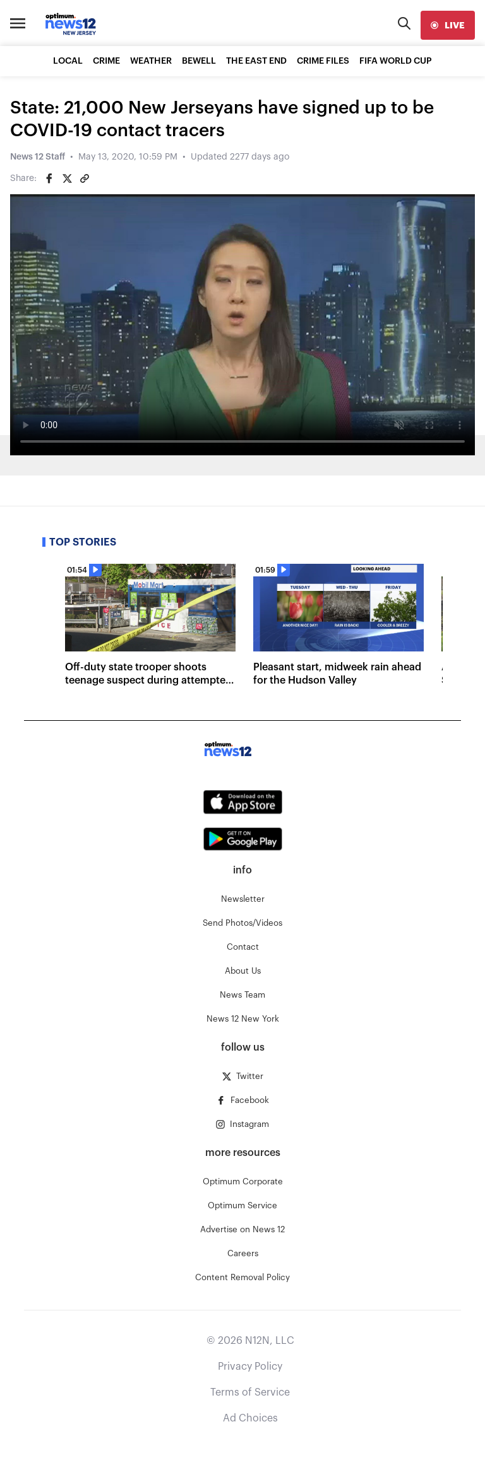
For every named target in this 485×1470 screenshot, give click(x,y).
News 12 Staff (37, 157)
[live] (448, 25)
